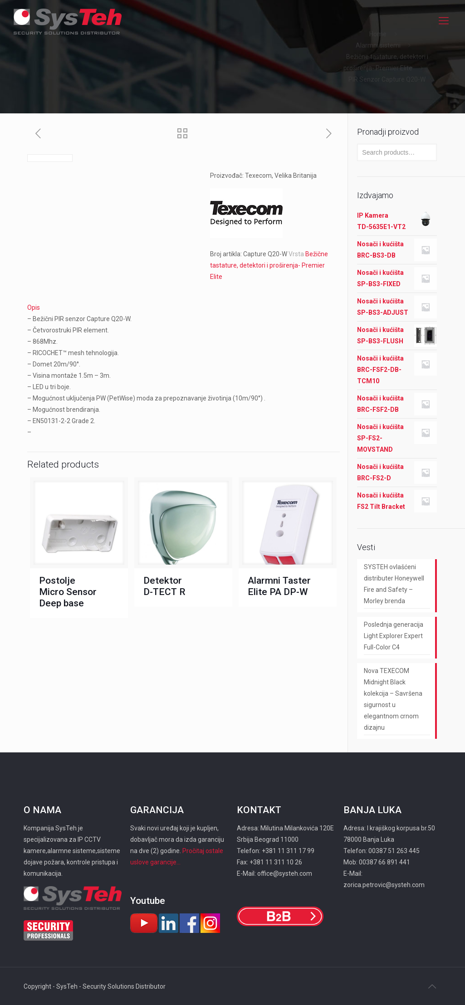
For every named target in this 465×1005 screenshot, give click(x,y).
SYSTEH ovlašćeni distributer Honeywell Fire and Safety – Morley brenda (394, 584)
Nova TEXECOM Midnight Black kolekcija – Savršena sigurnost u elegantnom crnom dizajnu (393, 699)
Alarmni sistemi (378, 45)
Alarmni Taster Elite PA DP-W (279, 586)
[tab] (183, 307)
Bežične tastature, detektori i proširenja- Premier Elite (269, 265)
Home (378, 34)
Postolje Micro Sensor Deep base (68, 592)
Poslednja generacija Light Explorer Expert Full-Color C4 (393, 636)
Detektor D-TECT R (164, 586)
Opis (33, 307)
